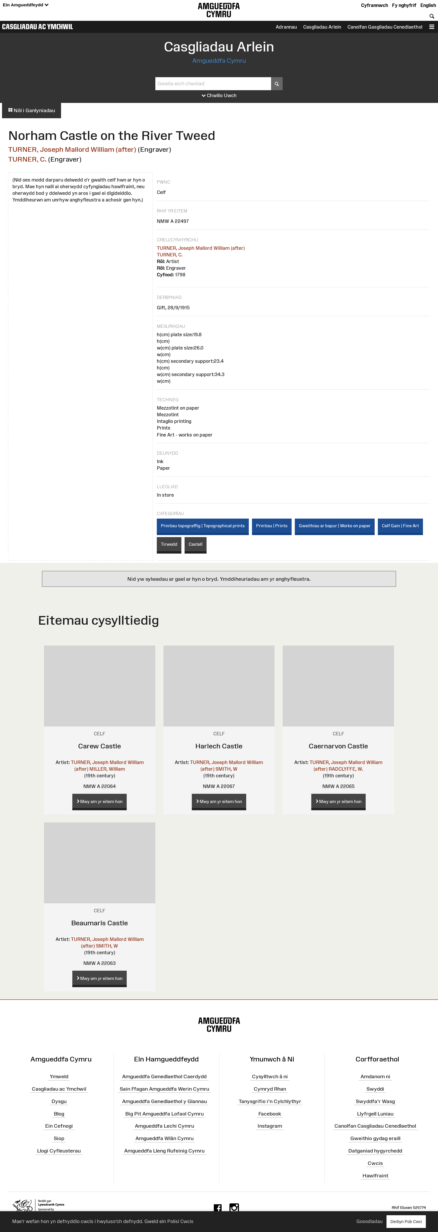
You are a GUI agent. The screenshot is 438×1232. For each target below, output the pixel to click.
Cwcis (375, 1163)
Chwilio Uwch (219, 96)
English (428, 5)
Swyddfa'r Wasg (375, 1101)
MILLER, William (107, 769)
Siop (59, 1138)
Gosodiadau (369, 1221)
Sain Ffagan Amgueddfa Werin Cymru (164, 1089)
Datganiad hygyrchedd (375, 1151)
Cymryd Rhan (270, 1089)
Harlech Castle (218, 746)
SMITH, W (227, 769)
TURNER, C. (27, 159)
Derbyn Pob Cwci (406, 1221)
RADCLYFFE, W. (346, 769)
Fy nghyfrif (404, 5)
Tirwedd (169, 544)
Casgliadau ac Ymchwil (37, 26)
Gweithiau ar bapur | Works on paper (335, 525)
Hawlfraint (375, 1175)
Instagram (269, 1126)
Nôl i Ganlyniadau (31, 110)
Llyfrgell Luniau (375, 1113)
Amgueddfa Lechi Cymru (164, 1126)
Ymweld (59, 1076)
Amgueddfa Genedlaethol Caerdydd (164, 1076)
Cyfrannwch (374, 5)
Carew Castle (99, 746)
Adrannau (286, 26)
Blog (59, 1113)
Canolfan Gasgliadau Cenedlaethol (384, 26)
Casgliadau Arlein (322, 26)
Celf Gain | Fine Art (400, 525)
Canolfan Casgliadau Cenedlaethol (375, 1126)
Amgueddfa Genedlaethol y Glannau (164, 1101)
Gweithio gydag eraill (375, 1138)
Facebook (269, 1113)
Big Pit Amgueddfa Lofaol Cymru (164, 1113)
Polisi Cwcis (180, 1221)
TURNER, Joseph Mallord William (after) (72, 149)
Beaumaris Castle (99, 923)
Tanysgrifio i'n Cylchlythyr (270, 1101)
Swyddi (375, 1089)
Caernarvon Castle (338, 746)
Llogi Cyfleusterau (59, 1151)
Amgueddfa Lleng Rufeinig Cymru (164, 1151)
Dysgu (59, 1101)
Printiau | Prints (272, 525)
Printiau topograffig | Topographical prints (203, 525)
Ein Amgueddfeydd (26, 5)
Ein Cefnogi (59, 1126)
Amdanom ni (375, 1076)
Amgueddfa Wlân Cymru (164, 1138)
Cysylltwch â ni (270, 1076)
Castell (196, 544)
